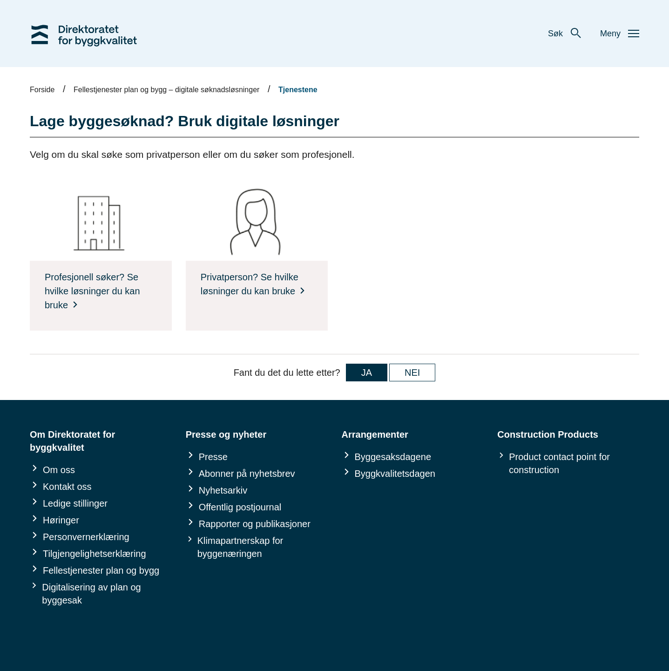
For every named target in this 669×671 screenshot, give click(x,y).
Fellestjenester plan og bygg (101, 570)
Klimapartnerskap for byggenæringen (240, 547)
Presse (213, 457)
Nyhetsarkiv (223, 490)
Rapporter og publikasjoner (255, 524)
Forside (42, 90)
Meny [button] (619, 33)
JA (366, 372)
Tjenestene (298, 90)
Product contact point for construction (559, 463)
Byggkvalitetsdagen (395, 473)
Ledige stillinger (75, 503)
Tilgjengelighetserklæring (94, 554)
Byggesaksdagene (393, 457)
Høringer (61, 520)
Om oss (59, 470)
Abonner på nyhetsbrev (247, 473)
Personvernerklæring (86, 537)
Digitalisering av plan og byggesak (91, 593)
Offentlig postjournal (240, 507)
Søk (564, 33)
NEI (412, 372)
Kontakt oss (67, 486)
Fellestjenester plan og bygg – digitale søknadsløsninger (166, 90)
